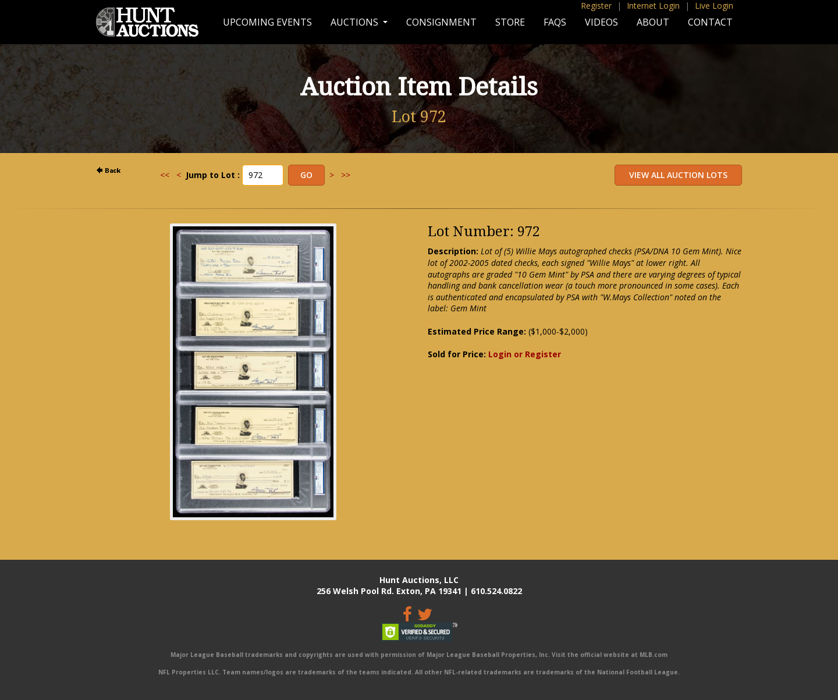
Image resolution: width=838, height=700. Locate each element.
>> (345, 174)
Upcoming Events (267, 22)
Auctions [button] (356, 22)
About (653, 22)
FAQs (555, 22)
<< (164, 174)
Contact (710, 22)
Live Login (714, 5)
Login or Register (524, 354)
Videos (601, 22)
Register (596, 5)
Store (510, 22)
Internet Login (653, 5)
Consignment (441, 22)
